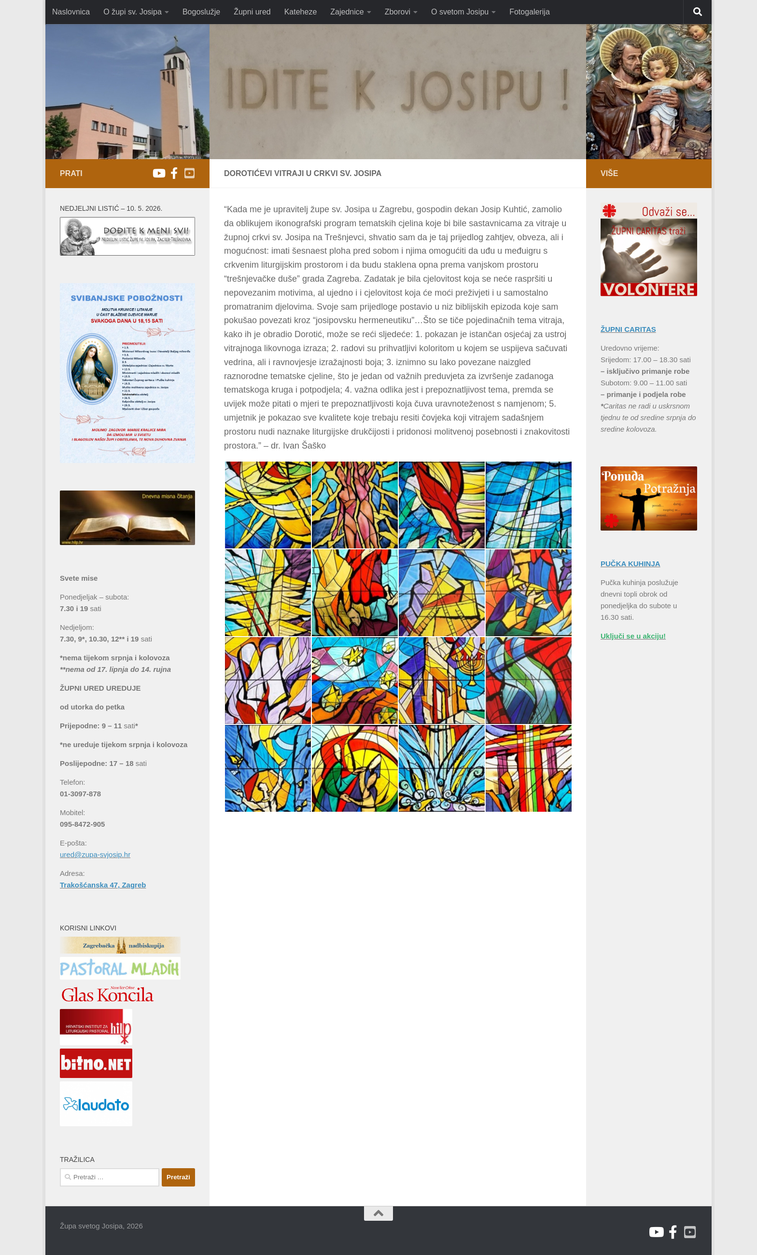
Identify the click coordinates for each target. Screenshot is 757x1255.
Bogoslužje (201, 12)
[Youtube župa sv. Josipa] (158, 173)
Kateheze (300, 12)
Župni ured (252, 12)
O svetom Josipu (460, 12)
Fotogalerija (529, 12)
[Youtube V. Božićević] (189, 173)
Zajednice (347, 12)
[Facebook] (174, 173)
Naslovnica (71, 12)
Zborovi (397, 12)
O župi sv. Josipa (132, 12)
